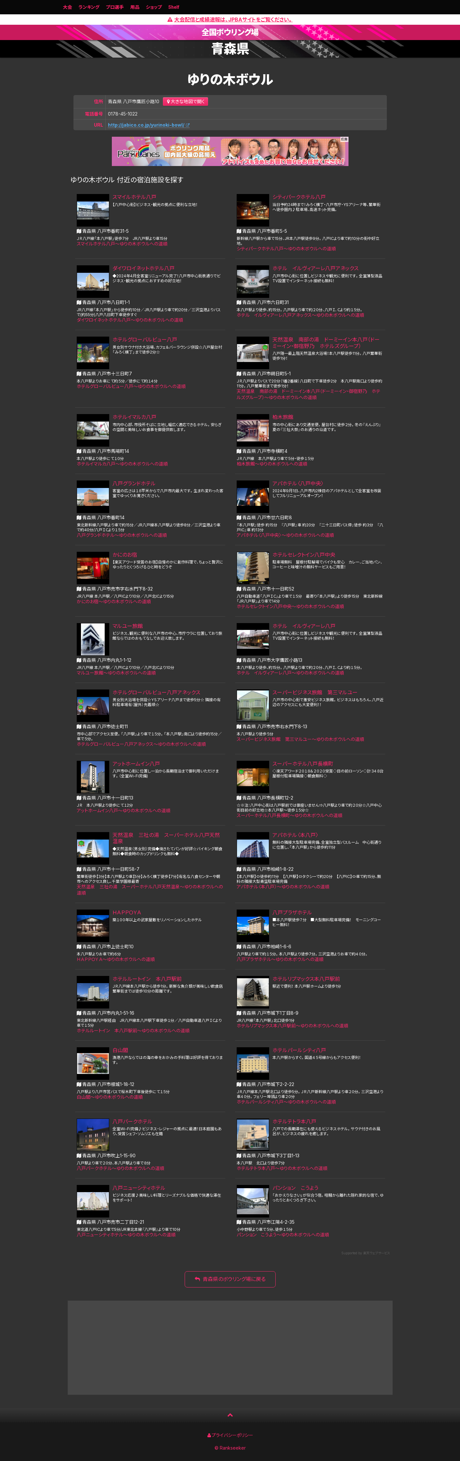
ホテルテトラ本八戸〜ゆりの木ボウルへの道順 (282, 1168)
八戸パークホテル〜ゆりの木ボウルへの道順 (120, 1168)
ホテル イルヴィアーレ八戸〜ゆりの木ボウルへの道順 (290, 672)
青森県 (230, 49)
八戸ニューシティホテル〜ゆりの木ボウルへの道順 (126, 1234)
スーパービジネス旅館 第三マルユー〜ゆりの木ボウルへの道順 (300, 739)
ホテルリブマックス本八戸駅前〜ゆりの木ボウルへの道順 (292, 1025)
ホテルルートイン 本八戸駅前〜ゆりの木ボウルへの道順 (133, 1030)
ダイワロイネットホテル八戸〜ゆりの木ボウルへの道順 (130, 320)
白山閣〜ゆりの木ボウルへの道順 (110, 1097)
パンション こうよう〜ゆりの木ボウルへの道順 (283, 1234)
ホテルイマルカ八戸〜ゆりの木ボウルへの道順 (122, 463)
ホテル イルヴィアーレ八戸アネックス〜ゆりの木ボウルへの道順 (300, 315)
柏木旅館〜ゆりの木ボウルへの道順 (272, 463)
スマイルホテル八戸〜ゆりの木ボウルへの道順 (122, 243)
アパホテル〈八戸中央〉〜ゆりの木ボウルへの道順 (285, 535)
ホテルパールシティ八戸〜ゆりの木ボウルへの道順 (286, 1102)
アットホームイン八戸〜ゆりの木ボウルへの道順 (123, 810)
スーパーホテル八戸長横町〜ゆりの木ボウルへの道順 (289, 815)
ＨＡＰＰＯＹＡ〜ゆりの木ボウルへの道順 (116, 959)
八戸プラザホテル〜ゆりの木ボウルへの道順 (280, 959)
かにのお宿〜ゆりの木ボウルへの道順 (114, 601)
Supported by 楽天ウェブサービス (365, 1253)
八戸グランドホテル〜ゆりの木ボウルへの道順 (122, 535)
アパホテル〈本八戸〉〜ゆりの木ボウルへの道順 (283, 886)
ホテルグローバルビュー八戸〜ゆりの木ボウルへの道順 (131, 386)
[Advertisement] (230, 1347)
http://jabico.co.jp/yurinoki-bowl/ (146, 125)
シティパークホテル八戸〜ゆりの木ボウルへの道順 (286, 248)
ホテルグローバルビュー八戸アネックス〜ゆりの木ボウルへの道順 (141, 744)
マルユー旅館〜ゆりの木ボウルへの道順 (116, 672)
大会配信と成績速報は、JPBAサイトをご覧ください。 (230, 19)
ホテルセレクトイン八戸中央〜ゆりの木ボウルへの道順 (290, 606)
